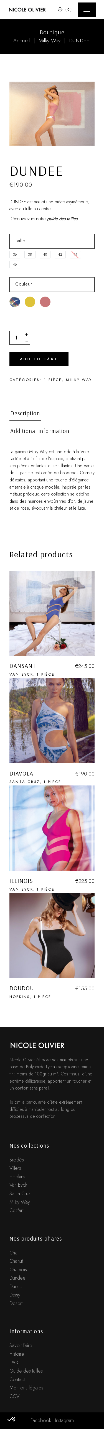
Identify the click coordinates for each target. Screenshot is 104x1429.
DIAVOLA (21, 773)
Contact (17, 1379)
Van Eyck (21, 674)
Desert (15, 1303)
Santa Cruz (24, 781)
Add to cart (39, 359)
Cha (13, 1252)
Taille (20, 240)
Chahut (16, 1261)
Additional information (39, 430)
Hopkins (19, 996)
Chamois (18, 1269)
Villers (15, 1168)
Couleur (23, 284)
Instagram (64, 1420)
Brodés (16, 1159)
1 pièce (53, 379)
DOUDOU (21, 988)
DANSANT (22, 665)
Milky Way (79, 379)
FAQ (13, 1362)
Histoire (16, 1354)
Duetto (15, 1286)
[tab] (25, 415)
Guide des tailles (26, 1370)
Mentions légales (26, 1387)
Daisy (14, 1294)
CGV (14, 1396)
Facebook (41, 1420)
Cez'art (16, 1210)
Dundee (17, 1278)
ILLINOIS (21, 880)
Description (25, 413)
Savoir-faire (20, 1345)
